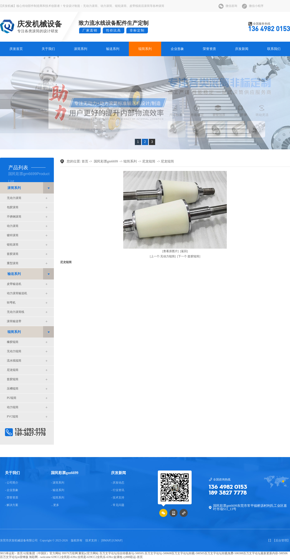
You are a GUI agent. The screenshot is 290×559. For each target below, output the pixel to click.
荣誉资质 (209, 49)
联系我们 (273, 49)
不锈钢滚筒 (14, 216)
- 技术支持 (117, 497)
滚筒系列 (80, 49)
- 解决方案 (11, 505)
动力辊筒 (12, 407)
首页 (85, 161)
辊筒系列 (145, 49)
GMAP (117, 540)
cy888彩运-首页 (133, 557)
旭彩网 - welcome (40, 557)
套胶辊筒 (12, 379)
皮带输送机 (14, 284)
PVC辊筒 (12, 416)
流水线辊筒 (14, 360)
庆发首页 (16, 49)
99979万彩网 (70, 553)
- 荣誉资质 (11, 497)
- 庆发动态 (117, 482)
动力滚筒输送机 (17, 293)
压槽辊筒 (12, 388)
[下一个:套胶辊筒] (188, 256)
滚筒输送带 (14, 321)
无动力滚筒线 (15, 311)
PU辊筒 (11, 397)
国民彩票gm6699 (106, 161)
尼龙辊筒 (12, 369)
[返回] (184, 251)
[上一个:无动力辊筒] (163, 256)
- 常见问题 (117, 505)
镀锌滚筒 (12, 235)
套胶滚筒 (12, 253)
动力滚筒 (106, 5)
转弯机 (11, 302)
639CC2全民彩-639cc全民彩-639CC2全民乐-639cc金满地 (86, 557)
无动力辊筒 (14, 351)
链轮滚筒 (121, 5)
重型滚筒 (12, 263)
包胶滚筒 (12, 207)
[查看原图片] (170, 251)
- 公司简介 (11, 482)
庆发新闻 (241, 49)
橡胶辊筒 (12, 342)
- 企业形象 (11, 490)
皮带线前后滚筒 (139, 5)
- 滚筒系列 (57, 482)
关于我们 (48, 49)
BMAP (106, 540)
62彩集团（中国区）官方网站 (42, 553)
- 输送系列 (57, 490)
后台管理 (281, 540)
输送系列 (112, 49)
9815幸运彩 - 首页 (11, 553)
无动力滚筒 (90, 5)
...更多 (55, 505)
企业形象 (177, 49)
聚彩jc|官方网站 (89, 553)
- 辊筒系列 (57, 497)
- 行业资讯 (117, 490)
